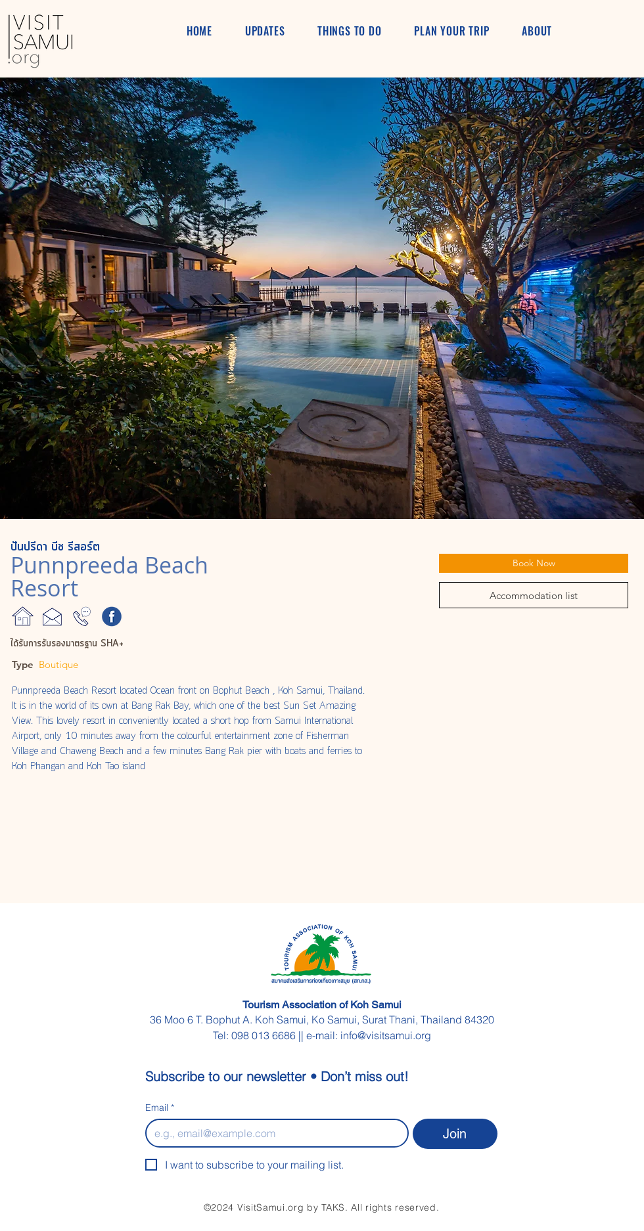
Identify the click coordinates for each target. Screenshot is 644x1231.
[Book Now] (533, 563)
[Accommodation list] (533, 595)
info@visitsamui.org (385, 1035)
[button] (322, 298)
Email (159, 1107)
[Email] (273, 1133)
